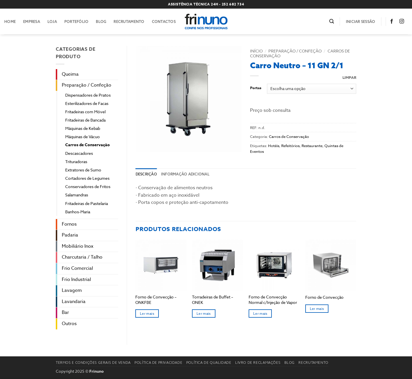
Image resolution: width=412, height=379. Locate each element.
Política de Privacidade (158, 362)
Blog (101, 21)
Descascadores (79, 153)
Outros (69, 323)
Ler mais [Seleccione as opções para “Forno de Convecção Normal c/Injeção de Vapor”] (260, 313)
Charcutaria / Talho (82, 257)
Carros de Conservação (87, 145)
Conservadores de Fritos (87, 186)
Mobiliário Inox (77, 246)
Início (256, 51)
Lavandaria (74, 301)
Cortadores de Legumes (87, 178)
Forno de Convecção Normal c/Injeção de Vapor (273, 299)
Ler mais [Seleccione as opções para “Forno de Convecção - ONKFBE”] (147, 313)
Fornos (69, 224)
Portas (255, 88)
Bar (65, 312)
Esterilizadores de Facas (86, 103)
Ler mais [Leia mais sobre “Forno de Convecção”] (317, 308)
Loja (52, 21)
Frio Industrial (76, 279)
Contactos (164, 21)
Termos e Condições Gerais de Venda (93, 362)
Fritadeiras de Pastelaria (86, 203)
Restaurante (312, 145)
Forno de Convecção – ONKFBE (156, 299)
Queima (70, 74)
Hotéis (273, 145)
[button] (331, 21)
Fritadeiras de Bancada (85, 120)
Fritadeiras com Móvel (85, 111)
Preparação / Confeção (86, 85)
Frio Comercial (77, 268)
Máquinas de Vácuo (82, 136)
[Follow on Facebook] (392, 21)
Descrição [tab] (146, 174)
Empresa (31, 21)
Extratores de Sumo (83, 170)
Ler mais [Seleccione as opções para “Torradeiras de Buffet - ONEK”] (204, 313)
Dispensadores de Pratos (88, 95)
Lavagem (72, 290)
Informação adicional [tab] (185, 174)
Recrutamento (129, 21)
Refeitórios (290, 145)
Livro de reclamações (257, 362)
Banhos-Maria (77, 211)
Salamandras (76, 195)
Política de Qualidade (208, 362)
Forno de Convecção (324, 297)
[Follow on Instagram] (402, 21)
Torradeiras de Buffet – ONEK (212, 299)
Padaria (70, 235)
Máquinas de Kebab (82, 128)
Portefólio (76, 21)
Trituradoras (76, 161)
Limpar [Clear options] (349, 77)
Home (10, 21)
